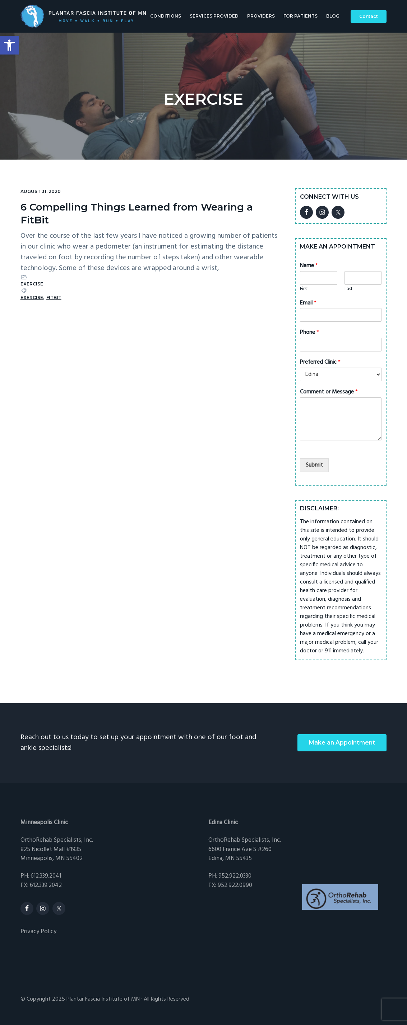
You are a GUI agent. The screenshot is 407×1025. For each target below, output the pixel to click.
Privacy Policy (38, 931)
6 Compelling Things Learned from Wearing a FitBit (145, 213)
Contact (368, 17)
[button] (9, 45)
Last (348, 289)
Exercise (31, 284)
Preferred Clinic (320, 362)
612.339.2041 (46, 876)
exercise (31, 297)
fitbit (53, 297)
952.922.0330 (234, 876)
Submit (314, 465)
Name (309, 266)
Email (308, 303)
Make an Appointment (342, 742)
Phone (309, 332)
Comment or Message (329, 392)
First (304, 289)
